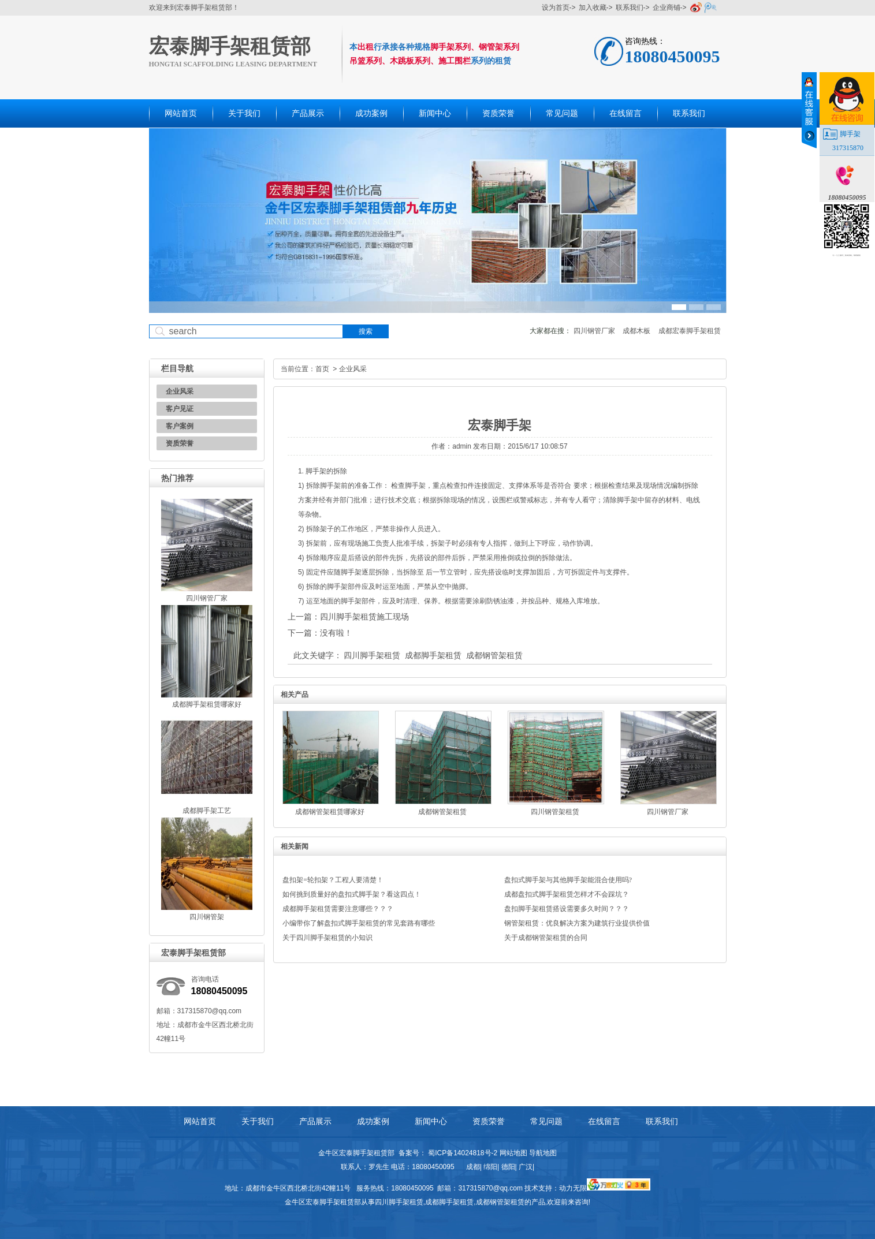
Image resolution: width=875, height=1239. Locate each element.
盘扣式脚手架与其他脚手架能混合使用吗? (568, 880)
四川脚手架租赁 (372, 655)
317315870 (847, 148)
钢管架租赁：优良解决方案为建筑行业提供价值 (577, 923)
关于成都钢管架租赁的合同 (545, 938)
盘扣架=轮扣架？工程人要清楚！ (332, 880)
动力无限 (573, 1188)
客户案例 (179, 426)
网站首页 (181, 113)
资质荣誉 (498, 113)
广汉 (526, 1167)
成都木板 (636, 331)
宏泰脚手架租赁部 (230, 46)
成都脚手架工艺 (207, 811)
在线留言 (625, 113)
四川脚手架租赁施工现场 (364, 616)
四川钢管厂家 (594, 331)
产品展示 (308, 113)
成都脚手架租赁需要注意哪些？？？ (337, 909)
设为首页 (555, 7)
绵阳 (490, 1167)
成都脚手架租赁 (433, 655)
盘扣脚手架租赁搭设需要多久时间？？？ (566, 909)
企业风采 (179, 391)
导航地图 (543, 1153)
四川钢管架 (206, 917)
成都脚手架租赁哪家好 (206, 704)
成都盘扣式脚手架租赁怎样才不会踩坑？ (566, 894)
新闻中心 (435, 113)
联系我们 (629, 7)
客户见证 (179, 409)
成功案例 (371, 113)
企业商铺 (666, 7)
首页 (322, 369)
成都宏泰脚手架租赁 (689, 331)
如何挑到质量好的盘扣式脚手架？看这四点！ (351, 894)
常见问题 (562, 113)
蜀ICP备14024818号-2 (462, 1153)
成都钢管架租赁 (494, 655)
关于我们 (244, 113)
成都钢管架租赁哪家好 (329, 812)
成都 (473, 1167)
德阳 (508, 1167)
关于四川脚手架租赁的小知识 (327, 938)
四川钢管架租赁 (555, 812)
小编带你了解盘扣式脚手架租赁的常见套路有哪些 (358, 923)
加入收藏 (592, 7)
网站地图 (513, 1153)
